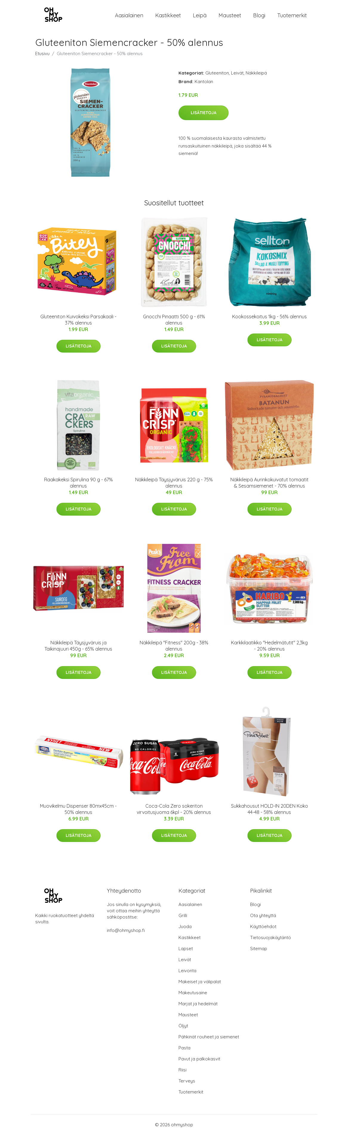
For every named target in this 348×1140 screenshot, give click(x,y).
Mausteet (229, 17)
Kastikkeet (168, 17)
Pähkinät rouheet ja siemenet (208, 1042)
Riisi (182, 1075)
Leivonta (187, 975)
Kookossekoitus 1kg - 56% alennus (269, 322)
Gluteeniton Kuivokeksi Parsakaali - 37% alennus (78, 325)
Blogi (259, 17)
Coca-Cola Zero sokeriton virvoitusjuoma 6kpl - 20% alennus (174, 814)
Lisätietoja (203, 117)
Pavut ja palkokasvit (199, 1064)
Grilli (182, 920)
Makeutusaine (192, 998)
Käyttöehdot (263, 931)
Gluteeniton (217, 78)
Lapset (185, 953)
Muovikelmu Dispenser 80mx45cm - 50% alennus (78, 814)
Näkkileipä (256, 78)
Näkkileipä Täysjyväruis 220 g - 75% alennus (174, 488)
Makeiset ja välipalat (199, 986)
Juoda (185, 931)
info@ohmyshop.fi (126, 935)
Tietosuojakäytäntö (270, 942)
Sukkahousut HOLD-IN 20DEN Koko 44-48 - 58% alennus (269, 814)
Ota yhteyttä (263, 920)
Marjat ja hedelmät (198, 1009)
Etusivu (42, 58)
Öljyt (183, 1031)
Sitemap (258, 953)
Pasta (184, 1053)
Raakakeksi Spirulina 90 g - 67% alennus (78, 488)
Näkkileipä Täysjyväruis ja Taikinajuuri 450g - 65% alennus (78, 651)
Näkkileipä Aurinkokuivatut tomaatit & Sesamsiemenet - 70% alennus (269, 488)
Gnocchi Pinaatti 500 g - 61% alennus (174, 325)
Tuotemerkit (292, 17)
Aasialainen (129, 17)
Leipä (200, 17)
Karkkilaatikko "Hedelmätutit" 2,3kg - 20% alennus (269, 651)
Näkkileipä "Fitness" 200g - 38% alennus (174, 651)
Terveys (186, 1086)
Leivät (237, 78)
